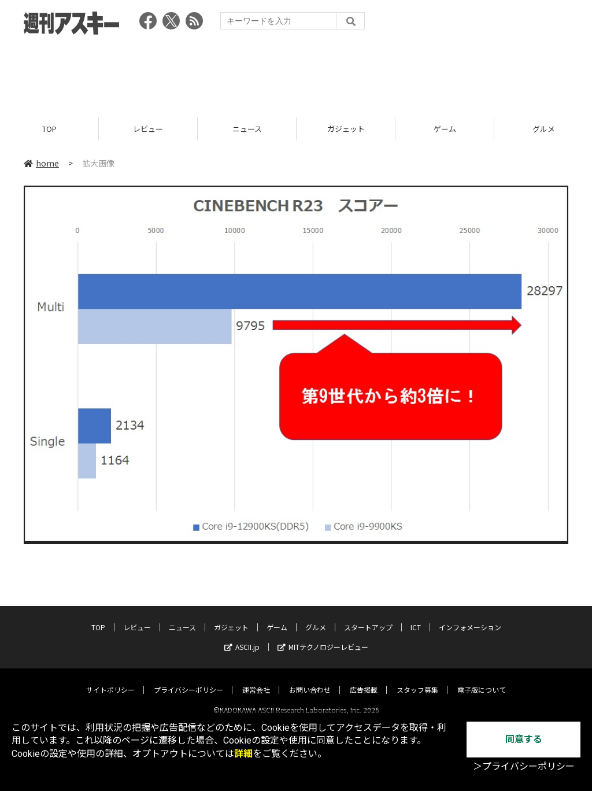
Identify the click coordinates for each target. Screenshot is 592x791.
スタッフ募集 (417, 680)
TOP (49, 128)
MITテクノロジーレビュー (323, 637)
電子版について (481, 680)
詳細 (243, 753)
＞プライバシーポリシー (524, 766)
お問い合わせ (310, 680)
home (41, 163)
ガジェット (346, 128)
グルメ (315, 617)
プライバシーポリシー (188, 680)
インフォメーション (470, 617)
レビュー (148, 128)
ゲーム (445, 128)
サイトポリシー (110, 680)
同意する (523, 739)
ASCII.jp (242, 637)
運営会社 (256, 680)
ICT (415, 617)
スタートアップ (368, 617)
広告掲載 (364, 680)
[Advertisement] (296, 72)
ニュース (247, 128)
